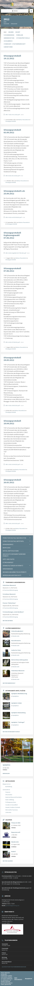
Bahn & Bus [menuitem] (6, 548)
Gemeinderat (6, 789)
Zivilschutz (8, 812)
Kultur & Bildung (9, 800)
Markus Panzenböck (23, 119)
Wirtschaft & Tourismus (11, 810)
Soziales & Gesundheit (11, 805)
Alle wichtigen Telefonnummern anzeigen (14, 966)
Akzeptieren (28, 978)
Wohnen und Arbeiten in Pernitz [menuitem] (14, 572)
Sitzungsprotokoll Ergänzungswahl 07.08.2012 (12, 235)
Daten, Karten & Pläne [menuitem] (11, 551)
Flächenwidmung (9, 35)
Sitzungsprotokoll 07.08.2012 (12, 269)
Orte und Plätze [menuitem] (8, 559)
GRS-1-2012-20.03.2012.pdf (12, 523)
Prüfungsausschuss (10, 802)
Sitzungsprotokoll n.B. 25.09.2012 (14, 192)
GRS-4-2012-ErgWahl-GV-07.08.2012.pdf (16, 253)
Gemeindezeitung (9, 38)
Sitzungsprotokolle (23, 38)
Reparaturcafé (15, 832)
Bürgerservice (7, 784)
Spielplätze (16, 696)
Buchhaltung (8, 786)
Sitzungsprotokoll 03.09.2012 (12, 131)
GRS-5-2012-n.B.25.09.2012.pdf (13, 217)
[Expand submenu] (30, 538)
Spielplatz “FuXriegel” (18, 722)
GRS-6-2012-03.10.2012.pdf (12, 175)
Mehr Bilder (6, 773)
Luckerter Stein (16, 650)
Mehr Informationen (18, 978)
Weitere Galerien (8, 861)
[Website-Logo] (17, 5)
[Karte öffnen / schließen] (31, 11)
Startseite (6, 23)
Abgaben (11, 32)
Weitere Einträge (8, 620)
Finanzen (7, 792)
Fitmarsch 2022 (15, 823)
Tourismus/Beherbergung (11, 590)
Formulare (19, 35)
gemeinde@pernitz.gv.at (12, 905)
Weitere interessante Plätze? (11, 731)
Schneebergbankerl (17, 631)
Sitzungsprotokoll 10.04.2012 (12, 422)
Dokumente (14, 23)
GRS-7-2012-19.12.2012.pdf (12, 114)
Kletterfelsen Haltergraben (19, 660)
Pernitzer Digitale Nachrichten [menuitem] (14, 538)
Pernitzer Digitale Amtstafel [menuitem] (13, 541)
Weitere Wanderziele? (9, 683)
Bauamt (18, 32)
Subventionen (8, 47)
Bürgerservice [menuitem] (8, 544)
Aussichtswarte (16, 640)
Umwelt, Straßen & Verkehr (12, 807)
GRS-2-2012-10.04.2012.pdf (12, 464)
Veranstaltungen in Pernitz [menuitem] (13, 565)
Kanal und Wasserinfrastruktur (13, 797)
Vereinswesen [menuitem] (8, 569)
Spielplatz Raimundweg (18, 712)
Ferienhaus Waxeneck (9, 594)
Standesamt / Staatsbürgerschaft (15, 44)
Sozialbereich (8, 41)
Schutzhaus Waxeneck (9, 585)
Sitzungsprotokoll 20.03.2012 (12, 481)
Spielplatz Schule (16, 703)
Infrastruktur (8, 794)
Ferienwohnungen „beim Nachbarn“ (13, 612)
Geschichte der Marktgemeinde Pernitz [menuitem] (14, 555)
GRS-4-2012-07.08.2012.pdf (12, 342)
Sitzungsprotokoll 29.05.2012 (12, 359)
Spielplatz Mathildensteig (19, 693)
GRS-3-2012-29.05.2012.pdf (12, 405)
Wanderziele (16, 636)
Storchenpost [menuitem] (8, 562)
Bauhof (13, 851)
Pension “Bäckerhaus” (9, 603)
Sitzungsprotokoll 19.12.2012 (12, 57)
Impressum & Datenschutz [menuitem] (12, 575)
